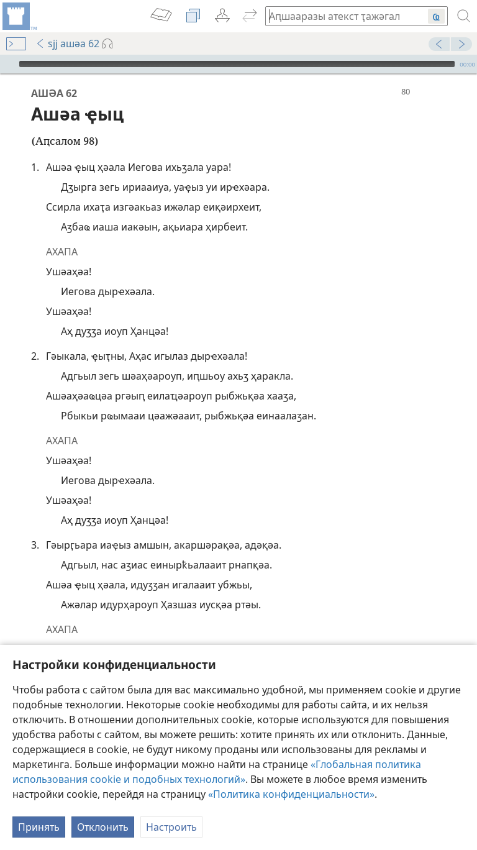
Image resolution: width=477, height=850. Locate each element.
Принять (39, 827)
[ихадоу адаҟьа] (18, 16)
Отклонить (103, 827)
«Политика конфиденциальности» (291, 794)
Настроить (171, 827)
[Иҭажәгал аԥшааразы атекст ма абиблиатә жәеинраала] (340, 16)
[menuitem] (18, 16)
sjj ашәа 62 (67, 43)
